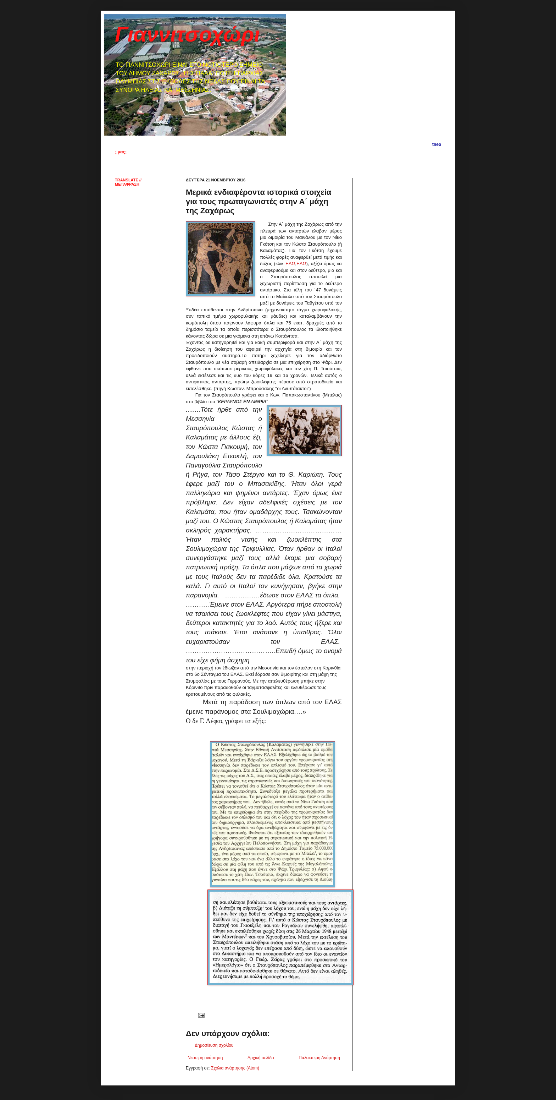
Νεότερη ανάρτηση (205, 1057)
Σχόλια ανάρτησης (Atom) (235, 1068)
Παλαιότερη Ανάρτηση (319, 1057)
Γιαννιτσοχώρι (187, 34)
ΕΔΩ (290, 263)
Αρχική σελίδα (261, 1057)
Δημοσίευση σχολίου (214, 1045)
